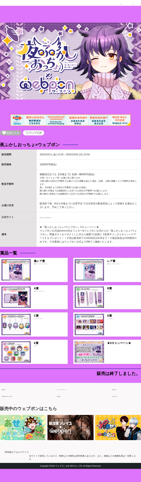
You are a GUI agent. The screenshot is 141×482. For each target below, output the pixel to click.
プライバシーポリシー (69, 401)
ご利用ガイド (119, 401)
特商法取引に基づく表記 (15, 407)
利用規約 (62, 407)
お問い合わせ (119, 407)
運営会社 (7, 401)
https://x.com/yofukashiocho (55, 219)
